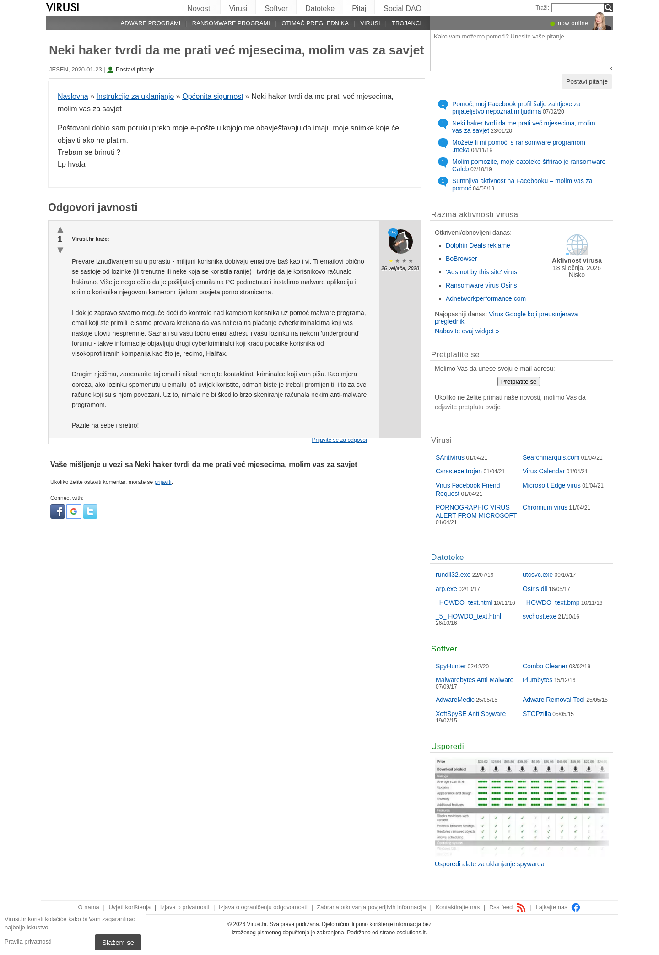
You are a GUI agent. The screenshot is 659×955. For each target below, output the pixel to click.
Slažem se (118, 942)
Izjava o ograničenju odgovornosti (263, 907)
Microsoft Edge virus (552, 485)
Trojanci (406, 23)
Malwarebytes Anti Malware (474, 680)
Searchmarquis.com (551, 457)
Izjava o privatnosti (185, 907)
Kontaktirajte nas (457, 907)
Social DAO (402, 8)
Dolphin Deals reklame (478, 245)
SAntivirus (450, 457)
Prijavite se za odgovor (339, 440)
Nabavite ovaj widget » (467, 331)
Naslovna (73, 96)
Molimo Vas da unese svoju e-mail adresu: (495, 368)
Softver (276, 8)
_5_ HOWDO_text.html (468, 616)
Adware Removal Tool (554, 699)
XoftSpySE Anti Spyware (471, 713)
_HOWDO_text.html (464, 602)
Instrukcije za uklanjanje (135, 96)
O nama (88, 907)
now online (573, 23)
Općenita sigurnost (212, 96)
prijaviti (162, 482)
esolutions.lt (410, 932)
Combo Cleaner (545, 666)
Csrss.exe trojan (459, 471)
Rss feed (507, 907)
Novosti (199, 8)
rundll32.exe (453, 574)
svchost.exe (539, 616)
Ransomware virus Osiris (481, 285)
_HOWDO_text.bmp (551, 602)
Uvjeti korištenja (129, 907)
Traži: (542, 8)
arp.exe (446, 588)
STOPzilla (537, 713)
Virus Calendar (544, 471)
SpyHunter (451, 666)
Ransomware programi (231, 23)
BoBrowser (461, 258)
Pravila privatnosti (28, 941)
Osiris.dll (535, 588)
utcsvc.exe (538, 574)
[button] (58, 517)
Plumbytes (537, 680)
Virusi (238, 8)
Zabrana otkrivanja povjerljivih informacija (371, 907)
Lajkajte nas (558, 907)
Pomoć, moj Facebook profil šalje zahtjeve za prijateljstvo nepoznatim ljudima (516, 107)
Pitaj (359, 8)
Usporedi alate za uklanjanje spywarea (490, 864)
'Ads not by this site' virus (481, 272)
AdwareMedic (455, 699)
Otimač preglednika (315, 23)
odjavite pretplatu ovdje (468, 407)
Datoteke (320, 8)
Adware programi (150, 23)
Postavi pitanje (135, 69)
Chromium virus (545, 507)
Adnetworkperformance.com (486, 298)
